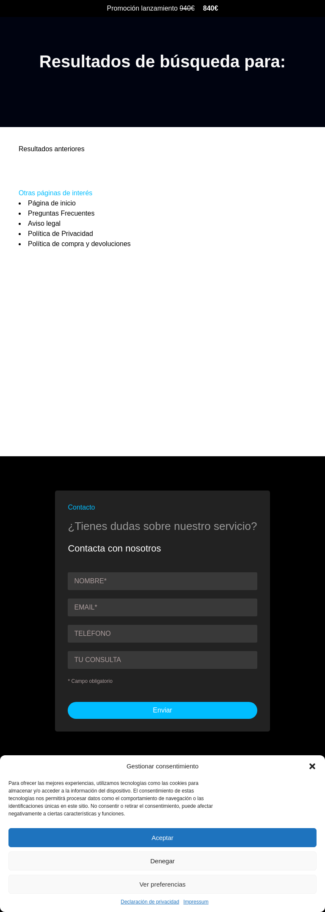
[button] (312, 766)
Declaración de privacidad (150, 902)
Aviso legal (44, 223)
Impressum (195, 902)
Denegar (162, 861)
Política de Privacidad (60, 233)
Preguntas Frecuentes (61, 213)
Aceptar (162, 837)
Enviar (162, 710)
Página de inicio (52, 203)
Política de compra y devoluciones (79, 243)
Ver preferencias (162, 884)
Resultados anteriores (52, 148)
